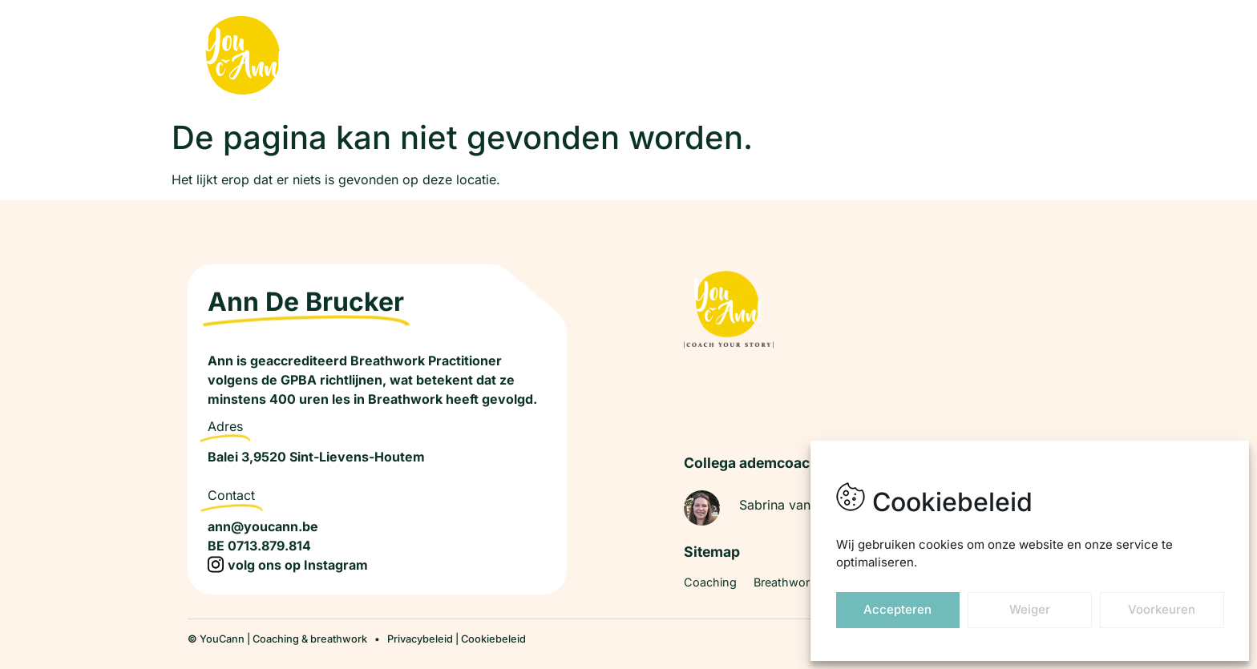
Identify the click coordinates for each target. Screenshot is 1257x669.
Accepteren (897, 609)
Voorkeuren (1161, 609)
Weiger (1029, 609)
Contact (1005, 56)
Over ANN (927, 56)
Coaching (686, 56)
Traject (852, 56)
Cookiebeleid (493, 639)
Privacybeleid (420, 639)
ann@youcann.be (263, 526)
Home (615, 56)
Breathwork (773, 56)
